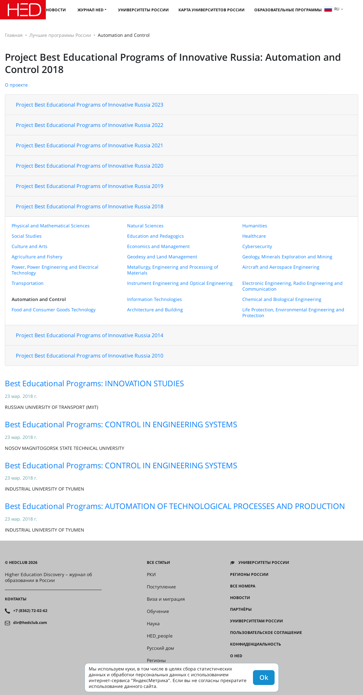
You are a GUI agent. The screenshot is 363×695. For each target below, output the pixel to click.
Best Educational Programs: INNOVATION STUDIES (94, 383)
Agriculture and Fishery (37, 257)
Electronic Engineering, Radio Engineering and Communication (292, 286)
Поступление (161, 587)
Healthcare (254, 236)
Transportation (28, 283)
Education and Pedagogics (155, 236)
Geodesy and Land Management (162, 257)
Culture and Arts (29, 246)
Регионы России (249, 574)
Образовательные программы (288, 10)
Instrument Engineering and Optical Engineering (180, 283)
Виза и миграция (166, 599)
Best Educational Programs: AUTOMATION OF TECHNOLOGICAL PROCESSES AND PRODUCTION (175, 506)
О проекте (16, 85)
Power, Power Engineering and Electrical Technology (55, 270)
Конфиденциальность (255, 644)
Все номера (242, 586)
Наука (153, 624)
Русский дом (160, 648)
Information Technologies (154, 299)
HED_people (160, 636)
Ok (263, 677)
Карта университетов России (211, 10)
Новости (56, 10)
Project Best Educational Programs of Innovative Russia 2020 (89, 165)
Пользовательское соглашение (266, 632)
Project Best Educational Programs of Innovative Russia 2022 (89, 125)
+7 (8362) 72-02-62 (30, 610)
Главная (14, 35)
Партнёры (241, 609)
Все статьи (158, 562)
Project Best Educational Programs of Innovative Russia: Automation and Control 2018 (173, 63)
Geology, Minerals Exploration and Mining (287, 257)
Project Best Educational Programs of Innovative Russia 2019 (89, 186)
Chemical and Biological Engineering (281, 299)
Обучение (158, 611)
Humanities (254, 226)
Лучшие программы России (60, 35)
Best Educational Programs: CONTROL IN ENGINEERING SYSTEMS (121, 424)
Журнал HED (90, 10)
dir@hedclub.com (30, 622)
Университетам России (256, 621)
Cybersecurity (257, 246)
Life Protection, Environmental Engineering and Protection (293, 312)
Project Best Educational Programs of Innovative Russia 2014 (89, 335)
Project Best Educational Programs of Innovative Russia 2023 (89, 104)
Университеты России (143, 10)
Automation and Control (39, 299)
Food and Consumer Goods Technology (54, 309)
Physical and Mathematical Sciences (51, 226)
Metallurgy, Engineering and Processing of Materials (172, 270)
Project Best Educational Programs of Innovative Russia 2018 (89, 206)
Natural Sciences (145, 226)
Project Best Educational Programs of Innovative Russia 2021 (89, 145)
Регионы (156, 660)
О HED (236, 656)
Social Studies (27, 236)
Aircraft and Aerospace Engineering (280, 267)
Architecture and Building (155, 309)
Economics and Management (158, 246)
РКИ (151, 574)
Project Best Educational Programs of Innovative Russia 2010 (89, 355)
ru (331, 9)
